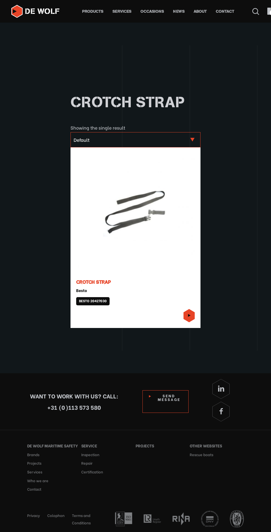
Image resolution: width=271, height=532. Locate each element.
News (179, 11)
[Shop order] (135, 139)
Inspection (90, 454)
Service (89, 446)
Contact (225, 11)
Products (92, 11)
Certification (92, 471)
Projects (34, 462)
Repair (87, 462)
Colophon (56, 514)
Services (121, 11)
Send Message (169, 397)
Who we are (37, 479)
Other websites (206, 446)
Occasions (152, 11)
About (200, 11)
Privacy (33, 514)
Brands (33, 454)
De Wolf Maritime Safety (52, 446)
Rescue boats (201, 454)
